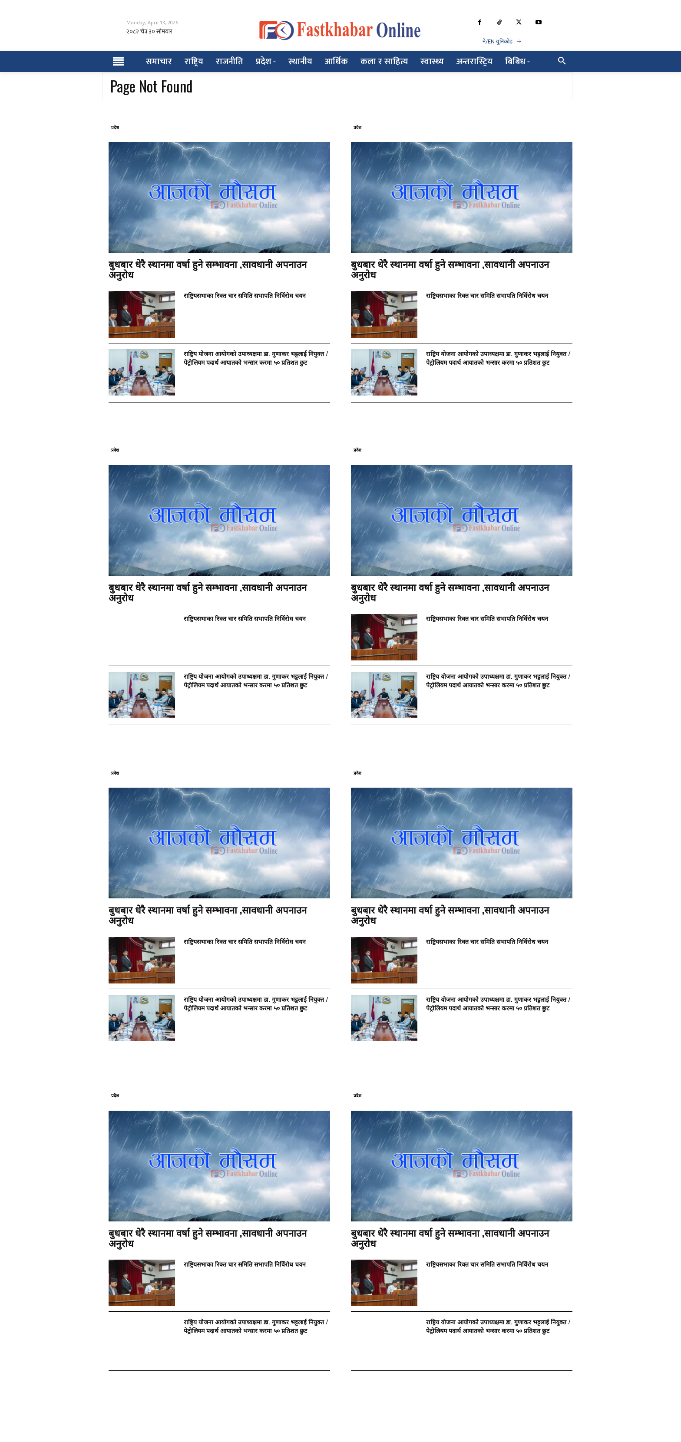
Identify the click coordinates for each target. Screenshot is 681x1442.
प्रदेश (115, 127)
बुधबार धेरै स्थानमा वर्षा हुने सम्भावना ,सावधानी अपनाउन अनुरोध (208, 269)
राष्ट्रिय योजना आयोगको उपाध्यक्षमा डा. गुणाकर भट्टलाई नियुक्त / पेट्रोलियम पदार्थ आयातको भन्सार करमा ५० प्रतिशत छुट (256, 357)
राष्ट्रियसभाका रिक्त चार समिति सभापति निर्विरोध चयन (245, 295)
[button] (562, 61)
